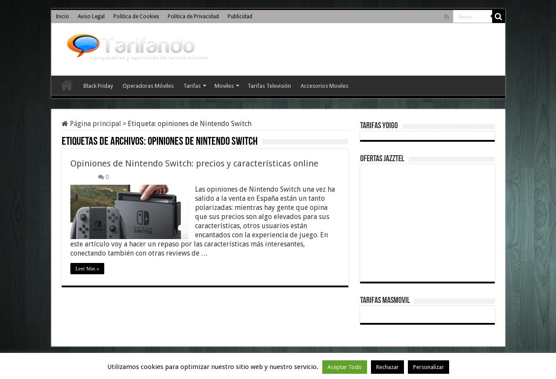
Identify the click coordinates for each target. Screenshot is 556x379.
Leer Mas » (87, 269)
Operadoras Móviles (148, 86)
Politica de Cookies (136, 16)
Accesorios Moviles (324, 86)
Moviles (224, 86)
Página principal (91, 124)
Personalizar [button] (428, 367)
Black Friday (98, 86)
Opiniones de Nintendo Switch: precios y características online (194, 163)
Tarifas (192, 86)
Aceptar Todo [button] (345, 367)
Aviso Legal (91, 16)
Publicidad (240, 16)
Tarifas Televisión (269, 86)
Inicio (62, 16)
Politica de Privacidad (193, 16)
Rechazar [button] (387, 367)
